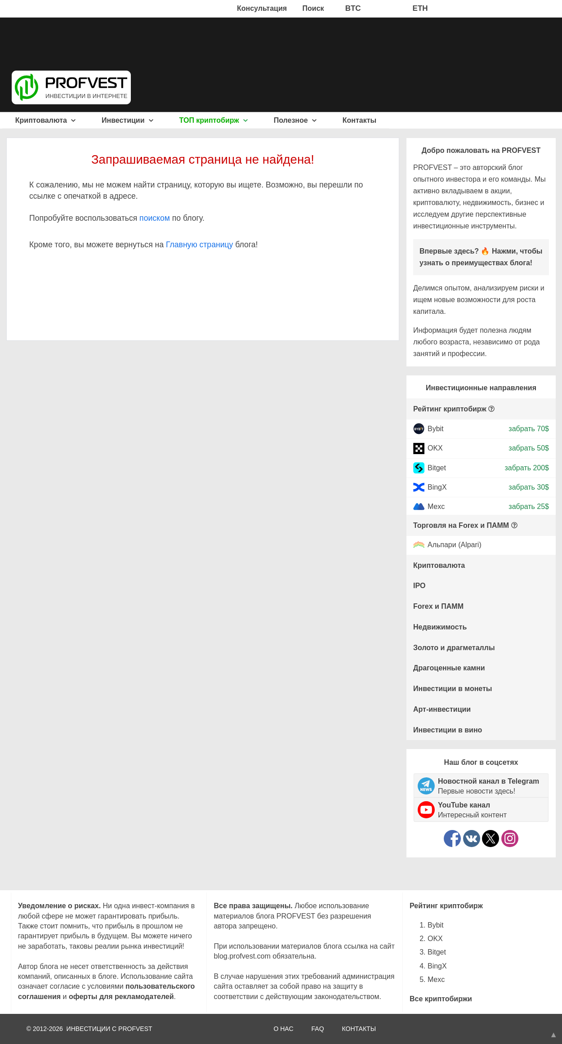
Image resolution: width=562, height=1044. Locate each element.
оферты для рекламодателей (121, 996)
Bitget (437, 467)
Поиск (313, 8)
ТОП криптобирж (213, 120)
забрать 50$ (528, 448)
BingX (437, 487)
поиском (154, 218)
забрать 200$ (526, 467)
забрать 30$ (528, 487)
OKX (435, 448)
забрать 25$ (528, 506)
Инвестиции (127, 120)
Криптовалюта (45, 120)
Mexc (436, 506)
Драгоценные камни (449, 668)
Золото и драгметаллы (454, 647)
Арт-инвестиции (442, 709)
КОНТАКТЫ (359, 1028)
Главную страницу (199, 244)
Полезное (295, 120)
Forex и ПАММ (438, 606)
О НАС (283, 1028)
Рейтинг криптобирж (449, 409)
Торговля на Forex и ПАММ (461, 525)
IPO (419, 585)
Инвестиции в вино (447, 730)
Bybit (436, 429)
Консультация (262, 8)
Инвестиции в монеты (452, 688)
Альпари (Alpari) (455, 545)
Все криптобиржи (441, 999)
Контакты (359, 120)
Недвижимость (440, 627)
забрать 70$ (528, 429)
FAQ (318, 1028)
